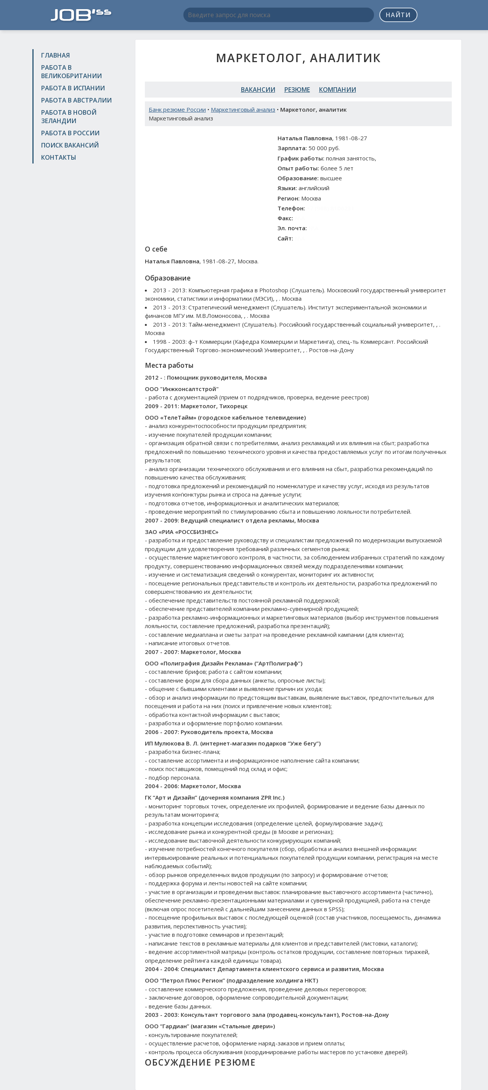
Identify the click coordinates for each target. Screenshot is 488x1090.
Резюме (297, 89)
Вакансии (258, 89)
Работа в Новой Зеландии (68, 116)
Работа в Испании (73, 88)
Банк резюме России (177, 109)
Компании (337, 89)
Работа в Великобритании (71, 71)
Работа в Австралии (76, 100)
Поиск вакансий (70, 145)
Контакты (58, 157)
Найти (398, 15)
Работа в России (70, 133)
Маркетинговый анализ (243, 109)
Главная (55, 55)
